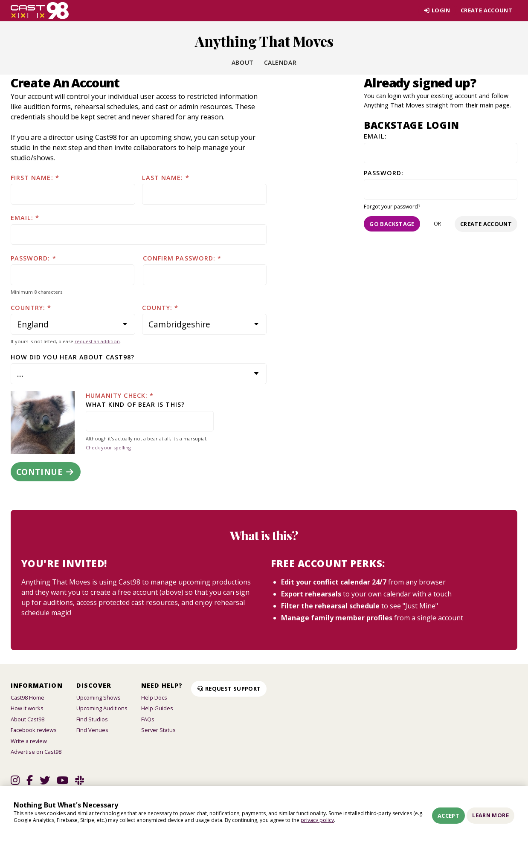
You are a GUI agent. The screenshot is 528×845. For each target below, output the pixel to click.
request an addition (97, 341)
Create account (486, 10)
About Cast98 (27, 719)
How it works (27, 708)
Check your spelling (108, 447)
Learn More (490, 815)
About (243, 62)
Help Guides (157, 708)
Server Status (158, 730)
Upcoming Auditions (102, 708)
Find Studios (92, 719)
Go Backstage (392, 224)
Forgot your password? (392, 206)
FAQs (147, 719)
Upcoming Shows (98, 697)
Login (437, 10)
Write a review (29, 741)
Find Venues (92, 730)
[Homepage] (40, 10)
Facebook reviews (34, 730)
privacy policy (317, 820)
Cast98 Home (27, 697)
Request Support (229, 688)
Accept (448, 815)
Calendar (280, 62)
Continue (45, 471)
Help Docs (154, 697)
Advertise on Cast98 (36, 751)
